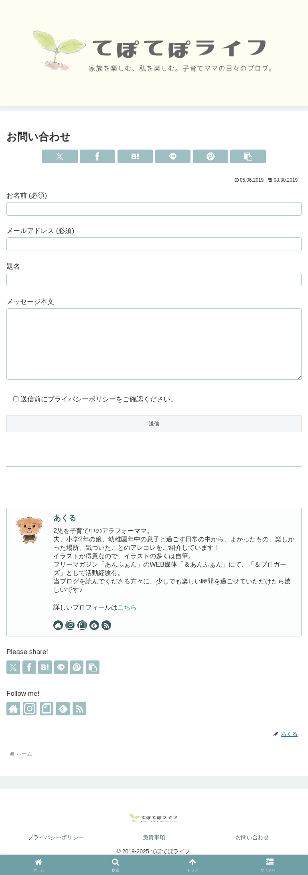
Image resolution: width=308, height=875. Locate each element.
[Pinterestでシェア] (210, 156)
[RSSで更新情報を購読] (106, 637)
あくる (64, 530)
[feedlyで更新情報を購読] (94, 637)
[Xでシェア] (59, 156)
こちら (127, 619)
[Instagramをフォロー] (70, 637)
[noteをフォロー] (82, 637)
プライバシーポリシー (56, 849)
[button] (247, 156)
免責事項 (154, 849)
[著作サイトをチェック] (58, 637)
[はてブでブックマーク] (135, 156)
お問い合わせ (252, 849)
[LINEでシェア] (172, 156)
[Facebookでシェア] (97, 156)
